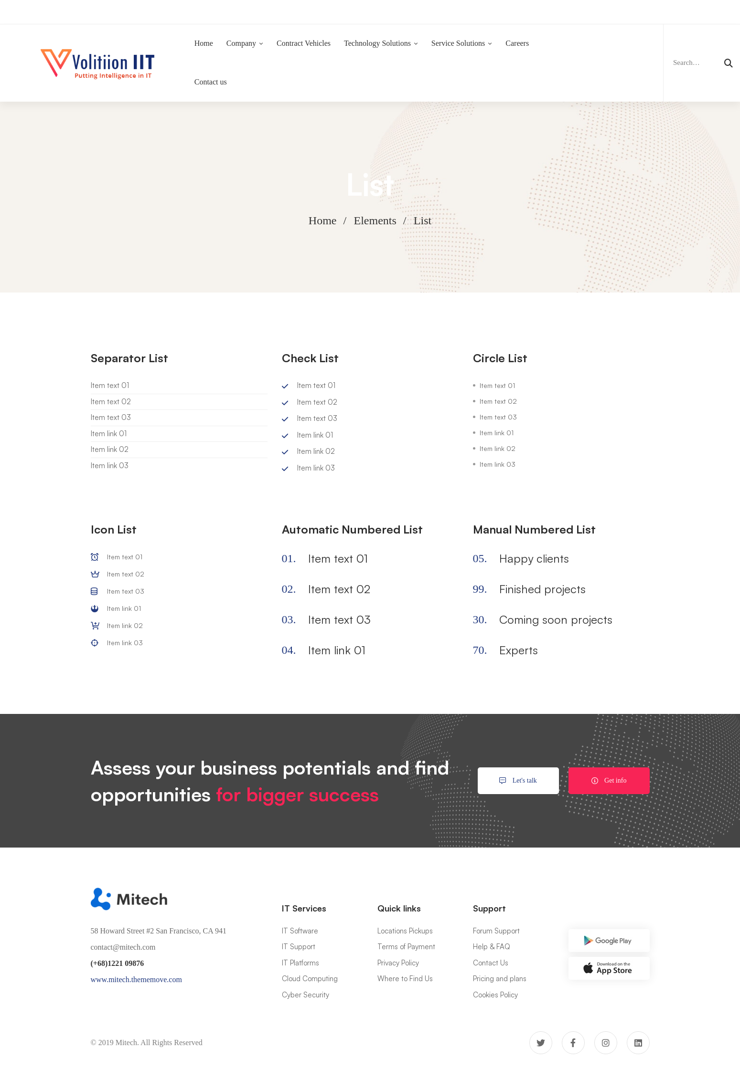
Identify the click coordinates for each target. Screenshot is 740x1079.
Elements (375, 220)
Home (323, 220)
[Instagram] (605, 1042)
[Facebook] (573, 1042)
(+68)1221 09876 (117, 963)
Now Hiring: (285, 11)
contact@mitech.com (123, 947)
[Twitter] (540, 1042)
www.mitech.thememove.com (136, 979)
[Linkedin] (638, 1042)
